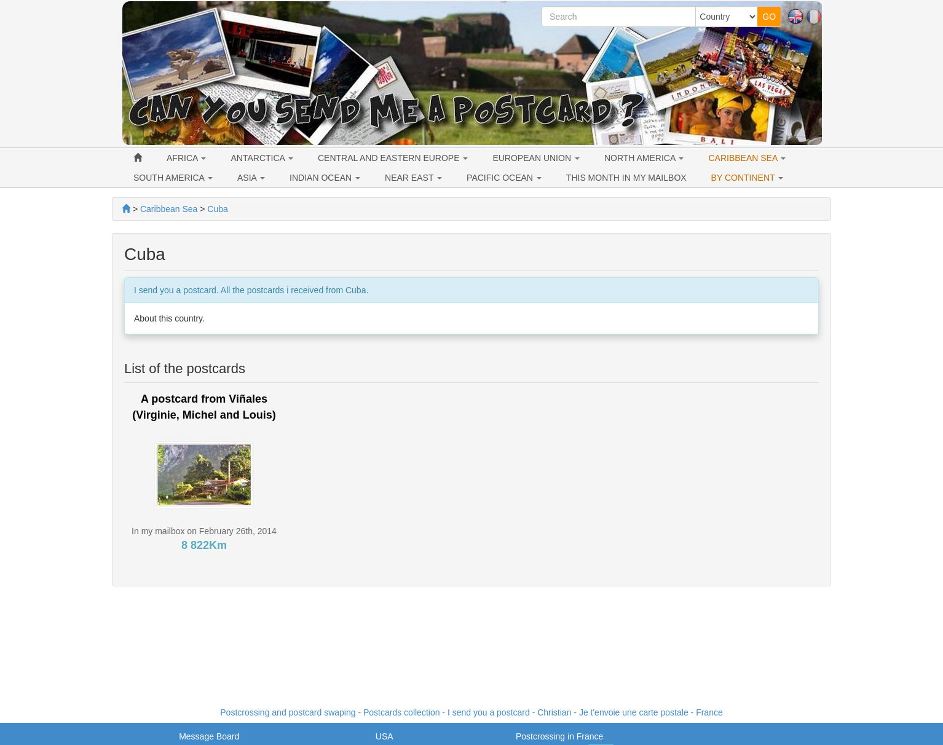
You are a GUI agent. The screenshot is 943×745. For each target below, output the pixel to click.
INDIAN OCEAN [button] (325, 178)
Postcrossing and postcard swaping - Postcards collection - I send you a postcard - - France (471, 712)
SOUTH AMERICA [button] (173, 178)
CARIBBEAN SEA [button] (747, 158)
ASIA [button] (251, 178)
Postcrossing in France (559, 736)
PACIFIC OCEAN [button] (504, 178)
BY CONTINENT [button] (747, 178)
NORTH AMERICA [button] (644, 158)
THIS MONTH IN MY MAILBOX (626, 178)
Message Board (209, 736)
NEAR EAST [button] (413, 178)
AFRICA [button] (186, 158)
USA (384, 736)
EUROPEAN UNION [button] (535, 158)
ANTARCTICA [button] (262, 158)
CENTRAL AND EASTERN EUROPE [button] (393, 158)
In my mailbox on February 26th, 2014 (204, 531)
